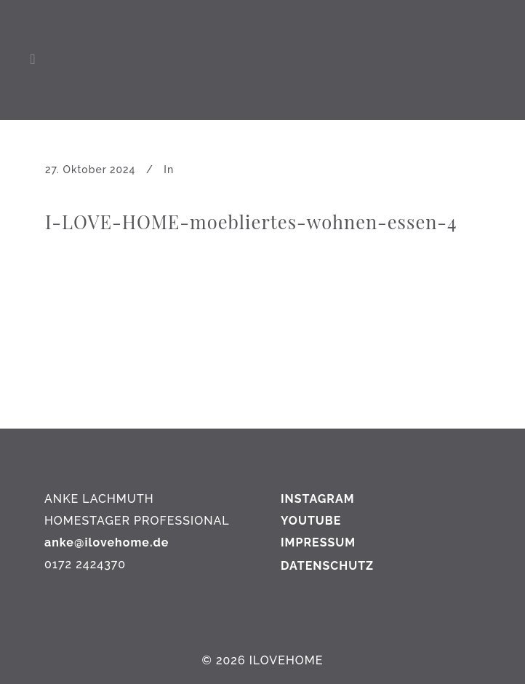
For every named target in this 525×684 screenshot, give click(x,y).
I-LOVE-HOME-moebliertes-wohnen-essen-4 (251, 221)
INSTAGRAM (318, 499)
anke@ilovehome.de (106, 542)
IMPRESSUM (318, 542)
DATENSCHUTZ (327, 566)
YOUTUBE (311, 521)
